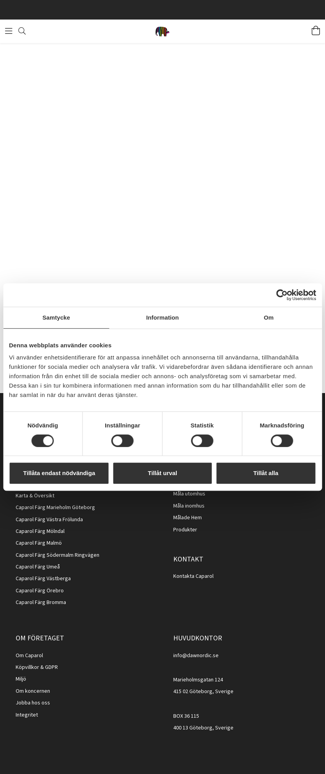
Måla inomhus (189, 506)
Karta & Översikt (35, 496)
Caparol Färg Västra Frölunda (49, 520)
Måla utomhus (189, 494)
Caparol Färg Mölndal (40, 531)
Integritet (27, 715)
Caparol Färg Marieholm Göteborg (55, 507)
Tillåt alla (265, 473)
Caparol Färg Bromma (41, 602)
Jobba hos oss (33, 703)
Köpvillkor (27, 667)
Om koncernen (33, 691)
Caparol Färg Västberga (43, 579)
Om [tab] (269, 317)
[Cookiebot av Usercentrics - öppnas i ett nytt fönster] (282, 295)
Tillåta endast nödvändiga (59, 473)
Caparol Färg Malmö (39, 543)
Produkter (185, 530)
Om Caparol (29, 656)
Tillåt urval (162, 473)
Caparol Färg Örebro (40, 591)
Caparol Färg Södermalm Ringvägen (57, 555)
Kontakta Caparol (193, 576)
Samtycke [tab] (56, 317)
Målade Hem (187, 518)
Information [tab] (162, 317)
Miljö (21, 679)
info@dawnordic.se (196, 656)
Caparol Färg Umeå (38, 567)
